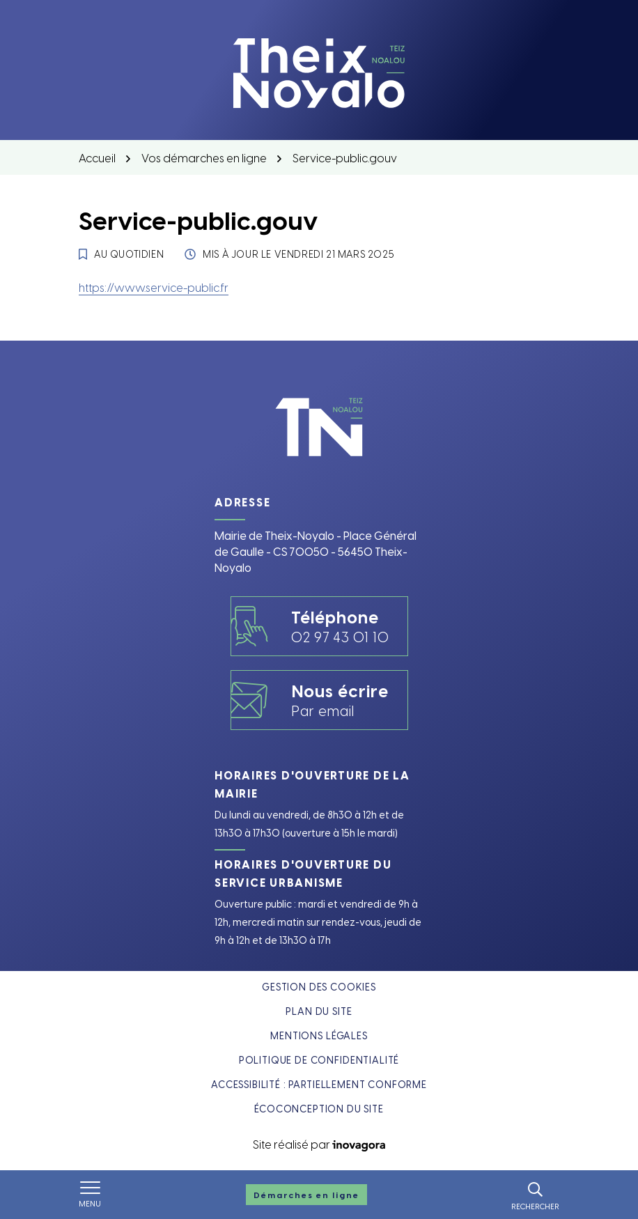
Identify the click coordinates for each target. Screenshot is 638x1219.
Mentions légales (318, 1035)
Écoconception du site (319, 1108)
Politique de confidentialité (319, 1059)
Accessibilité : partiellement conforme (319, 1084)
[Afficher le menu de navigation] (90, 1194)
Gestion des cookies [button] (319, 986)
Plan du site (319, 1011)
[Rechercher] (535, 1194)
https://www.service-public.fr (153, 287)
